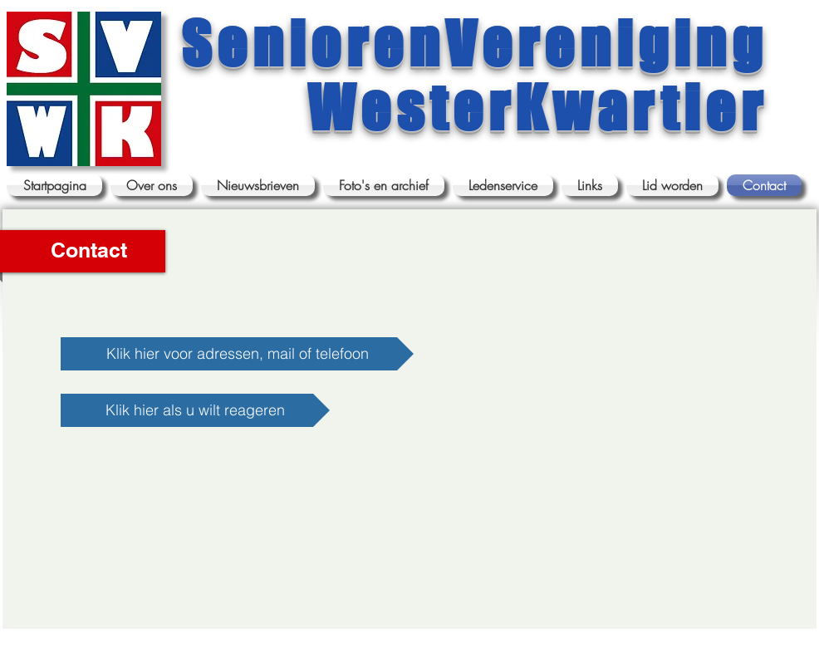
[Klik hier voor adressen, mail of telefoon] (237, 353)
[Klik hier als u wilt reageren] (195, 410)
